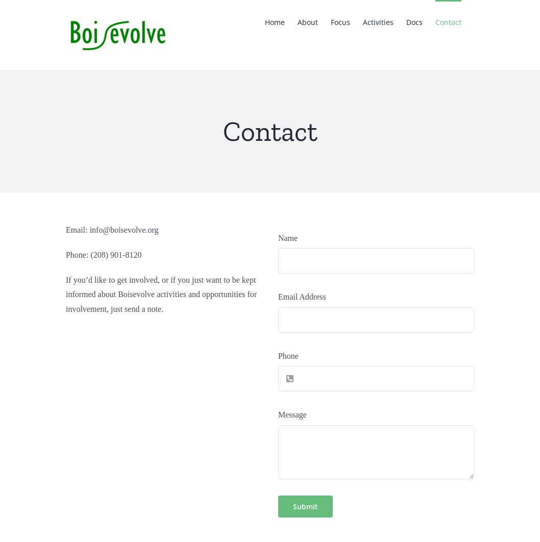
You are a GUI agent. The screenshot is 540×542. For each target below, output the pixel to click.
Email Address (302, 296)
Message (292, 414)
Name (288, 238)
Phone (288, 356)
